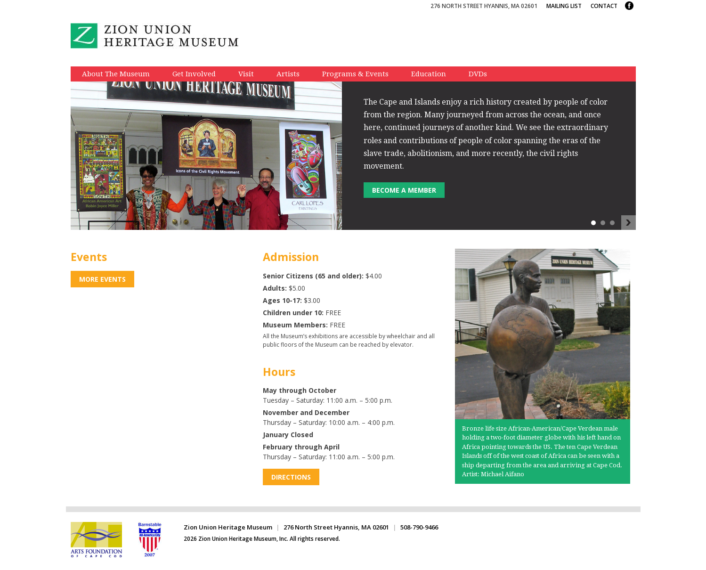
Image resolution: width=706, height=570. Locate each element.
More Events (102, 279)
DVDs (478, 74)
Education (428, 74)
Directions (291, 476)
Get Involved (194, 74)
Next (628, 222)
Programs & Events (355, 74)
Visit (246, 74)
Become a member (404, 190)
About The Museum (116, 74)
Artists (288, 74)
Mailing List (564, 6)
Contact (604, 6)
